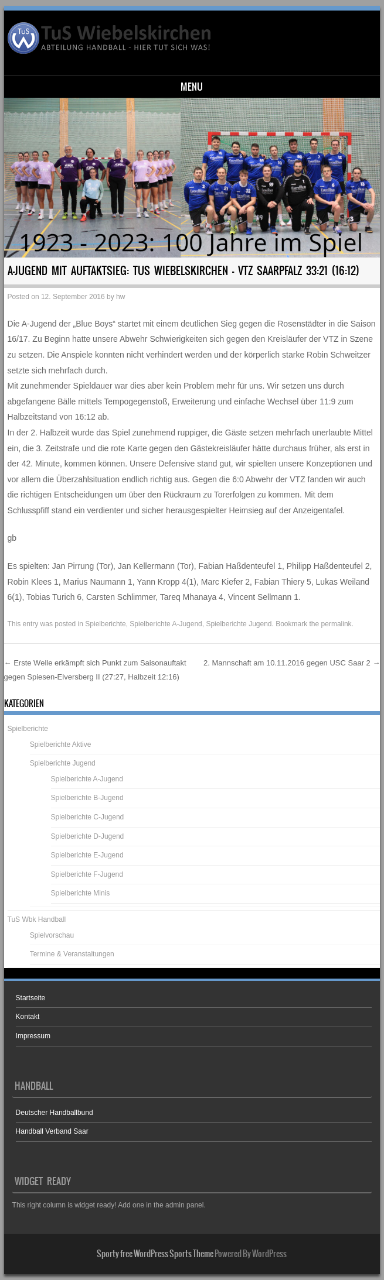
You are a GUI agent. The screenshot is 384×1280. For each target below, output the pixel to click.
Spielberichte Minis (80, 893)
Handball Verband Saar (52, 1131)
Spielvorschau (52, 935)
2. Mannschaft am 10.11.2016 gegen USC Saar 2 (291, 662)
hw (120, 297)
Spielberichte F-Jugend (87, 874)
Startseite (31, 998)
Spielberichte (105, 624)
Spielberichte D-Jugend (87, 836)
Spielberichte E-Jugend (87, 855)
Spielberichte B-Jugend (87, 798)
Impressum (33, 1036)
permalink (336, 624)
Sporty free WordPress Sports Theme (155, 1253)
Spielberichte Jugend (238, 624)
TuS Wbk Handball (37, 919)
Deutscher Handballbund (54, 1113)
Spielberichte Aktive (60, 744)
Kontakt (28, 1017)
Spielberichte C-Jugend (87, 817)
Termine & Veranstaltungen (72, 954)
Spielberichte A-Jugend (166, 624)
